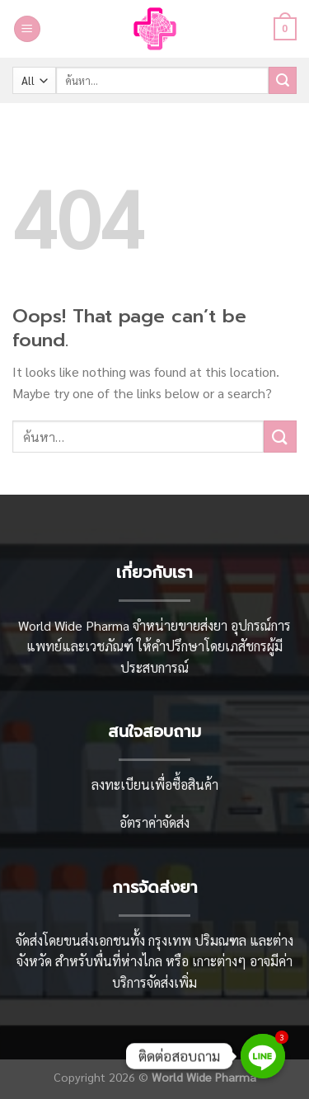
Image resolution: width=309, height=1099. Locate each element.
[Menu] (27, 29)
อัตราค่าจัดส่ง (154, 822)
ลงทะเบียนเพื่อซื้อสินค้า (154, 784)
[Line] (263, 1056)
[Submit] (283, 81)
